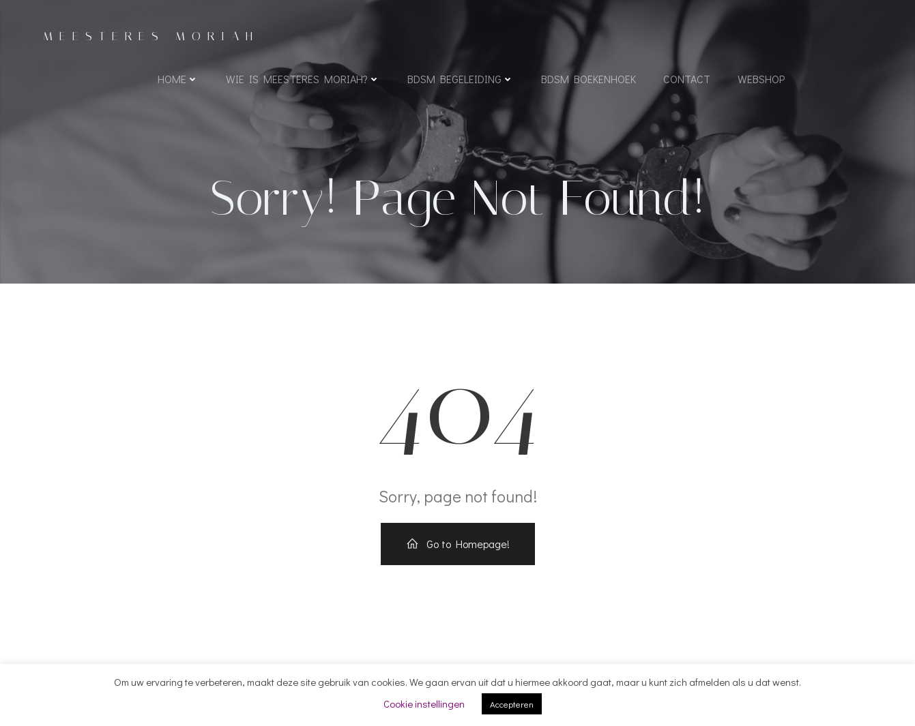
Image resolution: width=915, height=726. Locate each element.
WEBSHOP (761, 79)
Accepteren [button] (512, 704)
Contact (686, 79)
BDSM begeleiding (460, 79)
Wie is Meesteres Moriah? (303, 79)
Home (178, 79)
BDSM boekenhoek (588, 79)
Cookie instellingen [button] (424, 703)
